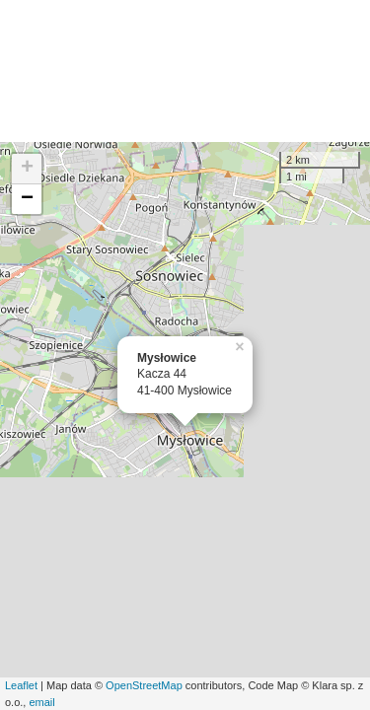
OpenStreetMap (144, 685)
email (41, 702)
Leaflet (21, 685)
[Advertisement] (185, 71)
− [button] (27, 199)
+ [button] (27, 168)
